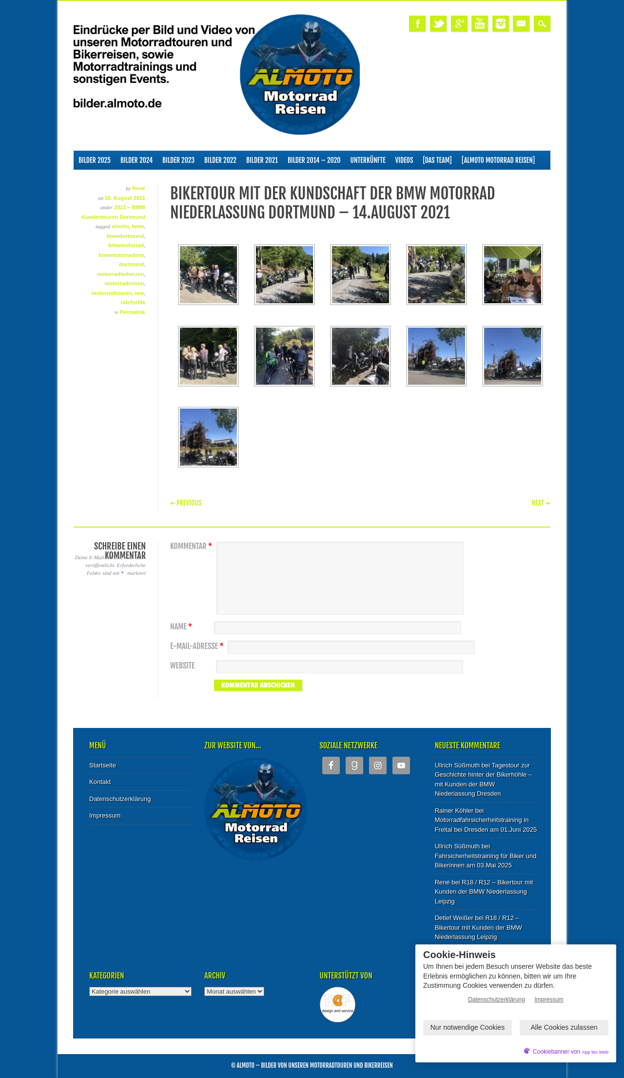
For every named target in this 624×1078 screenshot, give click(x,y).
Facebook (417, 24)
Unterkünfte (368, 160)
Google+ (459, 24)
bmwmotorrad (126, 245)
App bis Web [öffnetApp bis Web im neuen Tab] (595, 1052)
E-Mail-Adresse (198, 646)
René (138, 188)
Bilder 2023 (178, 160)
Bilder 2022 (220, 160)
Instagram (500, 24)
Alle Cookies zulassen (564, 1027)
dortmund (131, 264)
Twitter (438, 24)
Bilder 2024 (136, 160)
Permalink (132, 312)
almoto (120, 226)
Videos (404, 160)
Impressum (104, 815)
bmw (138, 226)
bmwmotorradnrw (121, 255)
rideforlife (132, 302)
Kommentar (192, 546)
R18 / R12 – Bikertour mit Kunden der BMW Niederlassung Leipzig (484, 892)
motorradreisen (124, 283)
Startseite (102, 765)
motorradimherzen (120, 274)
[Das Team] (437, 160)
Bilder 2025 (94, 160)
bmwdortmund (125, 236)
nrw (139, 293)
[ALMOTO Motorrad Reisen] (498, 160)
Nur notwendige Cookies (467, 1027)
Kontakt (100, 781)
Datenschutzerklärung (120, 799)
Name (182, 626)
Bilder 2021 (262, 160)
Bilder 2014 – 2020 (314, 160)
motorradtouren (112, 293)
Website (182, 665)
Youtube (479, 24)
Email (521, 24)
